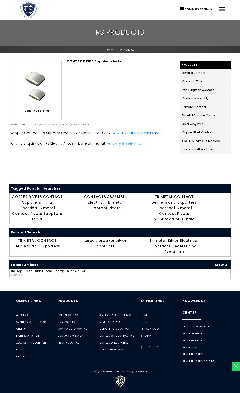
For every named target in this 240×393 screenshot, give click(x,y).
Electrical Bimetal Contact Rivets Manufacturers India (174, 213)
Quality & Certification (31, 322)
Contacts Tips (192, 81)
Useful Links (28, 300)
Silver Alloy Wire (192, 124)
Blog (144, 322)
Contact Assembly (195, 98)
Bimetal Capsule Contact (200, 115)
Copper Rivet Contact (197, 132)
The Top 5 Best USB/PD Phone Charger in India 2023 (47, 272)
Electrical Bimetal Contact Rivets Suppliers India (37, 213)
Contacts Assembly (71, 335)
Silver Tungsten (192, 354)
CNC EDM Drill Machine (197, 149)
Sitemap (146, 335)
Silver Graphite (192, 333)
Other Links (153, 300)
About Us (22, 315)
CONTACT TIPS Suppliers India (137, 133)
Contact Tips (66, 322)
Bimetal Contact (194, 73)
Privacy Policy (150, 328)
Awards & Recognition (31, 342)
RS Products (126, 49)
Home (109, 49)
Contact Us (24, 356)
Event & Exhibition (27, 335)
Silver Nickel (190, 347)
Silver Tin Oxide (192, 340)
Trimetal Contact (194, 107)
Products (68, 300)
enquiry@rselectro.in (198, 9)
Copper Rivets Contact (114, 328)
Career (21, 349)
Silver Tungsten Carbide (198, 361)
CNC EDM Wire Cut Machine (201, 141)
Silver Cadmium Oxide (195, 326)
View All (222, 265)
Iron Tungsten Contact (198, 90)
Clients (21, 328)
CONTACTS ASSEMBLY (105, 196)
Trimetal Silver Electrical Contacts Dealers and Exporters (174, 246)
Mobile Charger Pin (111, 349)
